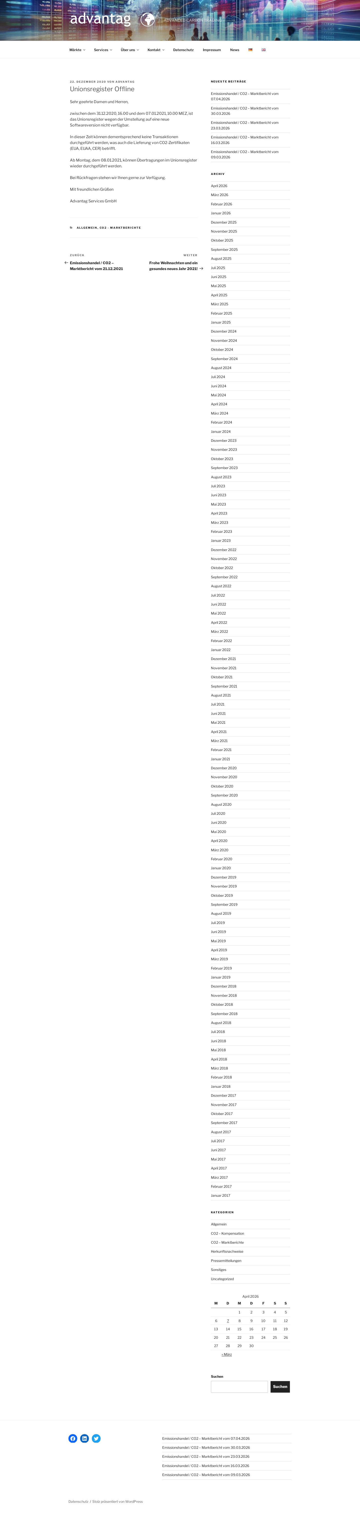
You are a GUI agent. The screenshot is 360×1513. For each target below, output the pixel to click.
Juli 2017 (218, 1141)
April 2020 (219, 841)
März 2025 (219, 304)
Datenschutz (183, 50)
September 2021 (224, 686)
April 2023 (219, 513)
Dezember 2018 (223, 986)
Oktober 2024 (222, 349)
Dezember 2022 (223, 550)
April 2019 (219, 950)
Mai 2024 (218, 395)
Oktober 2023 (222, 459)
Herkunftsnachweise (227, 1251)
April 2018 (219, 1059)
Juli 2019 (218, 923)
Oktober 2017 (222, 1114)
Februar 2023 (221, 531)
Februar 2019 (221, 968)
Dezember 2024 (224, 331)
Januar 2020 (221, 868)
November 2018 (224, 995)
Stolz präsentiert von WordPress (117, 1501)
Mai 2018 (218, 1050)
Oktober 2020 (222, 786)
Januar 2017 (220, 1195)
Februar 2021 (221, 750)
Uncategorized (222, 1279)
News (234, 50)
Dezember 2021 (223, 659)
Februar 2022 (221, 641)
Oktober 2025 (222, 240)
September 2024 (224, 359)
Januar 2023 (221, 540)
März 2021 (219, 741)
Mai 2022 (218, 613)
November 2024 (224, 340)
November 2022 (224, 559)
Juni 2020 (219, 822)
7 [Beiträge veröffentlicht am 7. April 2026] (228, 1321)
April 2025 (219, 295)
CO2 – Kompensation (227, 1233)
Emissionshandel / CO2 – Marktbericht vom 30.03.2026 (206, 1447)
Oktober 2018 (222, 1004)
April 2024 (219, 404)
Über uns (130, 50)
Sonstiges (218, 1270)
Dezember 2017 (223, 1095)
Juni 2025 (218, 277)
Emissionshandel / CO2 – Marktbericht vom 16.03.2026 (205, 1466)
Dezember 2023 (224, 440)
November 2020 (224, 777)
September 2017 (224, 1123)
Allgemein (87, 227)
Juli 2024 (218, 377)
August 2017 (221, 1132)
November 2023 (224, 449)
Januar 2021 (220, 759)
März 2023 (219, 522)
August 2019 (221, 913)
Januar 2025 (221, 322)
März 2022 (219, 631)
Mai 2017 (218, 1159)
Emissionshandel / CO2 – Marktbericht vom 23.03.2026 (205, 1456)
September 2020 (224, 795)
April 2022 (219, 622)
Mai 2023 (218, 504)
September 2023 (224, 468)
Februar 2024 (221, 422)
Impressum (212, 50)
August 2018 (221, 1023)
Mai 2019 (218, 941)
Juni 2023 (218, 495)
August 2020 (221, 804)
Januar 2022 (220, 650)
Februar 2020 (221, 859)
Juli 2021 (218, 704)
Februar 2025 (221, 313)
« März (227, 1354)
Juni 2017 (218, 1150)
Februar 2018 (221, 1077)
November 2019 (224, 886)
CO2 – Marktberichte (227, 1242)
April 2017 (219, 1168)
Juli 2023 (218, 486)
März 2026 (219, 195)
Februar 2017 (221, 1186)
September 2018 (224, 1014)
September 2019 (224, 904)
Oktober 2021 (222, 677)
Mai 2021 (218, 722)
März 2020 (219, 850)
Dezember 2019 (223, 877)
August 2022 (221, 586)
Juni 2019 (218, 932)
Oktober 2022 (222, 568)
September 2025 (224, 249)
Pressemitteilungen (226, 1261)
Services (103, 50)
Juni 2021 (218, 713)
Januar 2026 (221, 213)
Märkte (77, 50)
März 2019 (219, 959)
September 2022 (224, 577)
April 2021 (219, 732)
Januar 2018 (220, 1086)
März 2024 (219, 413)
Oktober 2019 (222, 895)
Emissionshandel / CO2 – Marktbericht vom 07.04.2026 (206, 1438)
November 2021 (224, 668)
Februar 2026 (221, 204)
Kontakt (156, 50)
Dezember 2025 (224, 222)
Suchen (217, 1376)
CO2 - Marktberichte (120, 227)
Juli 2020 (218, 813)
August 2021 (221, 695)
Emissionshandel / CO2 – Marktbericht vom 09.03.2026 (206, 1475)
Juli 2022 (218, 595)
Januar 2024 (221, 431)
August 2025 (221, 258)
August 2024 (221, 368)
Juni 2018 (218, 1041)
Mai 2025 (218, 286)
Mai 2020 (218, 832)
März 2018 (219, 1068)
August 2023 (221, 477)
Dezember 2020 (224, 768)
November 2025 (224, 231)
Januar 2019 (220, 977)
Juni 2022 (218, 604)
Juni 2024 (218, 386)
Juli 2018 (218, 1032)
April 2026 (219, 186)
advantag (125, 81)
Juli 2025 (218, 268)
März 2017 (219, 1177)
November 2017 (224, 1105)
